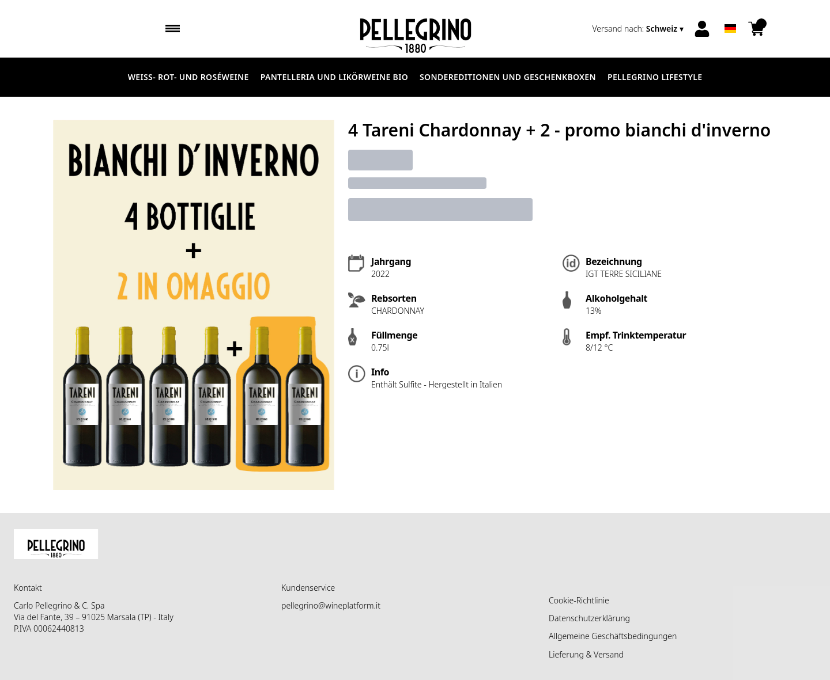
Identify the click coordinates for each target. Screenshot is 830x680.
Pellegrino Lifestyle (655, 76)
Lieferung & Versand (586, 654)
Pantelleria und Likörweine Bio (334, 76)
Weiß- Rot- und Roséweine (188, 76)
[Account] (702, 29)
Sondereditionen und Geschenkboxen (508, 76)
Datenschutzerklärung (589, 618)
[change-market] (639, 29)
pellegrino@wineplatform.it (330, 605)
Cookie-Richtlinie (579, 600)
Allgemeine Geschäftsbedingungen (613, 635)
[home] (415, 29)
